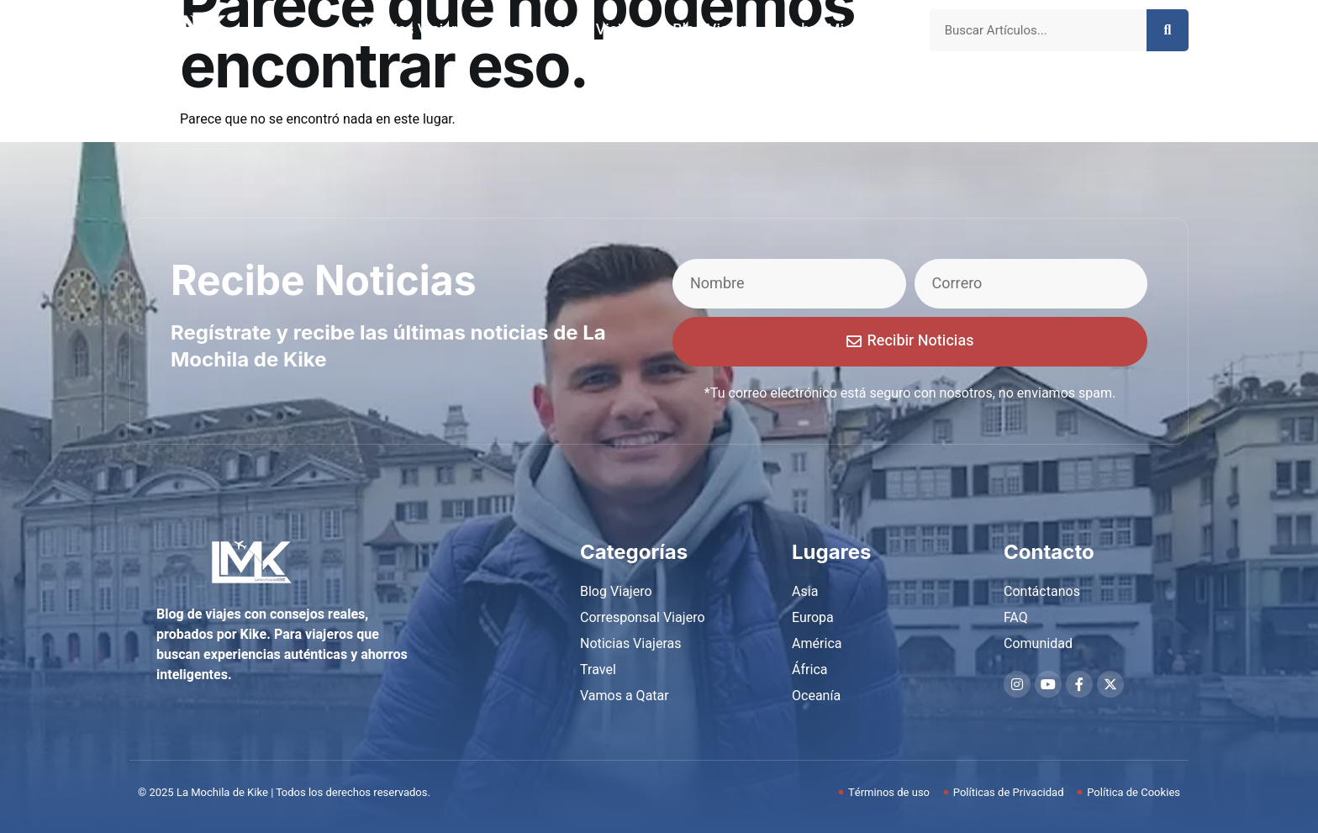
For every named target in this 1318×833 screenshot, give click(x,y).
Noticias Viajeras (415, 29)
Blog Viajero (713, 29)
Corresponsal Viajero (572, 29)
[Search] (1168, 30)
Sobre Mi (813, 29)
